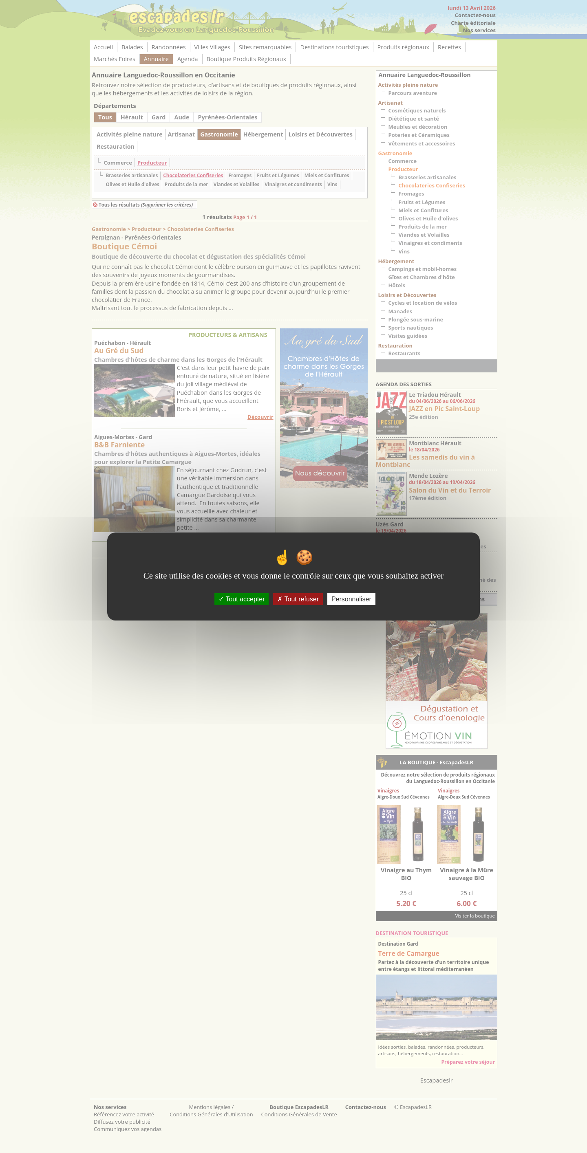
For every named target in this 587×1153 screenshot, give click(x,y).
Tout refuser (298, 599)
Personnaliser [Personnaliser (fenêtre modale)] (351, 599)
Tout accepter (241, 599)
